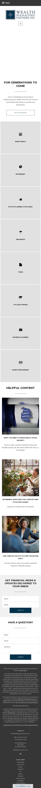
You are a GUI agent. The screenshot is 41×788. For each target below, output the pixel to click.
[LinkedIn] (20, 753)
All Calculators (20, 783)
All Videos (20, 780)
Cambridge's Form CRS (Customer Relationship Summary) (20, 725)
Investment (20, 764)
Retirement (20, 762)
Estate (20, 767)
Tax (20, 771)
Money (20, 774)
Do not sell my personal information (27, 702)
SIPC (14, 712)
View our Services (20, 112)
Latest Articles (20, 778)
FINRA (10, 712)
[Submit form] (20, 657)
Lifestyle (20, 776)
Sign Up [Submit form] (20, 610)
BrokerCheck (23, 670)
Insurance (20, 769)
